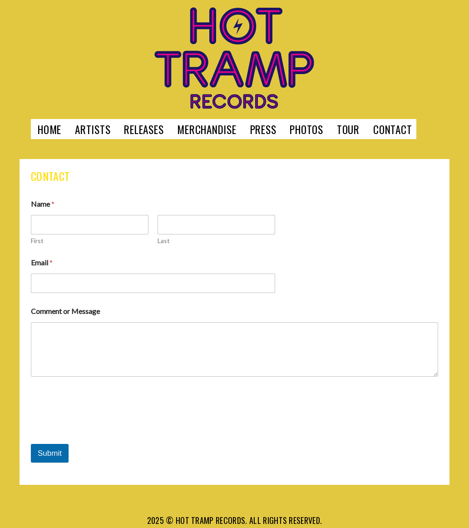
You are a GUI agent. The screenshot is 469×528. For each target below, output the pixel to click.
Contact (392, 129)
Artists (92, 129)
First (37, 240)
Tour (348, 129)
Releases (143, 129)
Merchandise (206, 129)
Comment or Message (65, 311)
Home (49, 129)
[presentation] (100, 422)
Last (164, 240)
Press (263, 129)
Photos (306, 129)
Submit (50, 453)
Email (42, 262)
